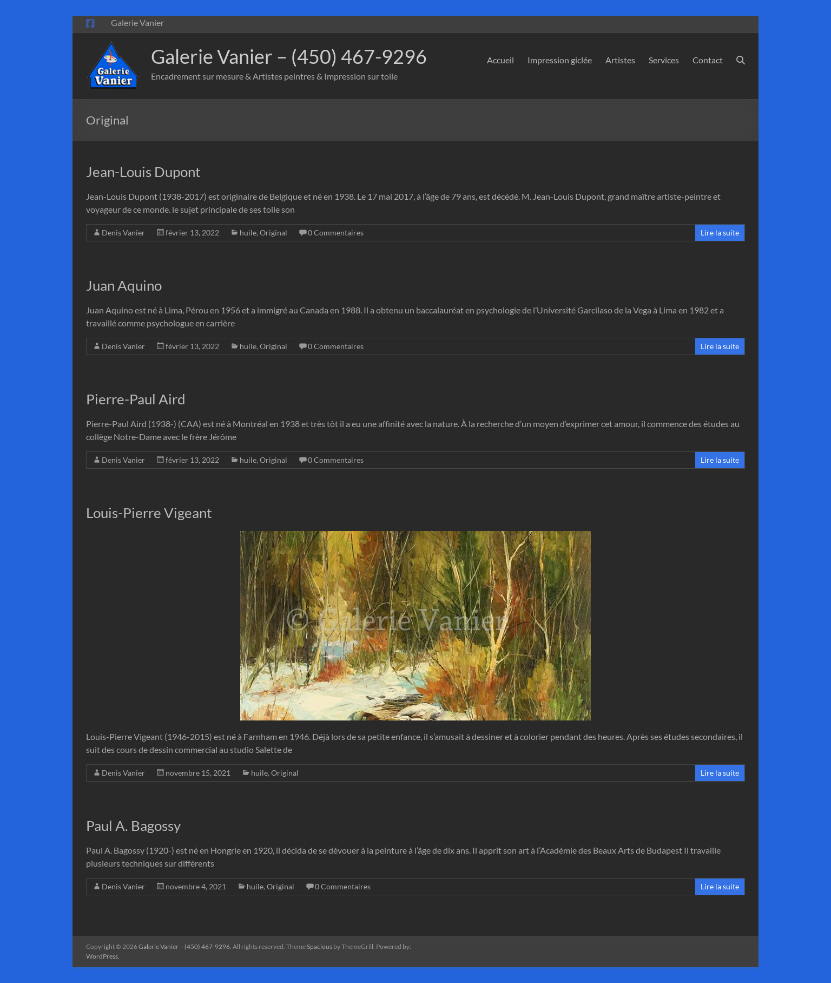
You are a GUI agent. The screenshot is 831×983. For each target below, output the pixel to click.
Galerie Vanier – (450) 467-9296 (289, 56)
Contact (707, 60)
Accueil (500, 60)
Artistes (620, 60)
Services (664, 60)
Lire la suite (720, 232)
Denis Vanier (123, 232)
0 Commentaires (336, 232)
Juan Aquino (124, 285)
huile (248, 232)
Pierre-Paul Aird (136, 399)
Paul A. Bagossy (133, 825)
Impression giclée (559, 60)
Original (273, 232)
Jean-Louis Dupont (143, 171)
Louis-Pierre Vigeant (149, 512)
